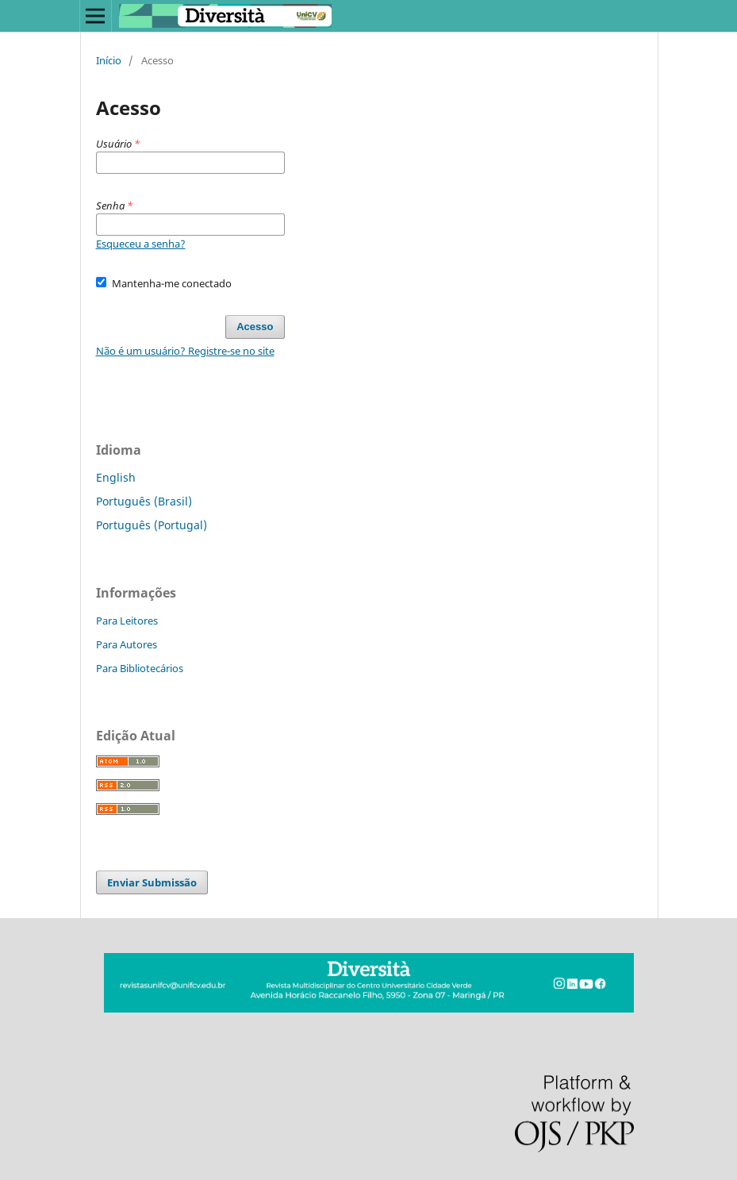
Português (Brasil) (144, 501)
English (116, 477)
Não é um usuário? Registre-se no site (185, 351)
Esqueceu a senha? (141, 243)
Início (108, 60)
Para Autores (126, 644)
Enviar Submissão (152, 882)
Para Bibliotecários (139, 668)
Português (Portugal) (151, 524)
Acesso (254, 326)
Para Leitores (127, 620)
